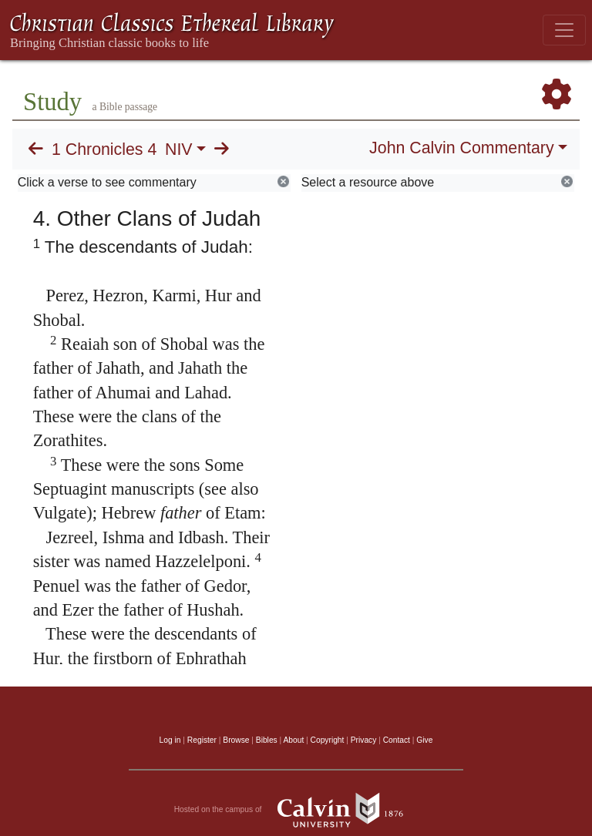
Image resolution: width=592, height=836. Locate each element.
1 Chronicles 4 (104, 149)
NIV (179, 149)
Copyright (328, 740)
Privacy (364, 740)
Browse (236, 740)
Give (424, 740)
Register (202, 740)
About (293, 740)
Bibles (267, 740)
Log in (170, 740)
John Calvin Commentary (461, 148)
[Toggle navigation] (564, 30)
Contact (396, 740)
